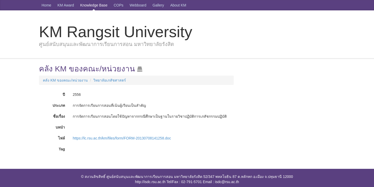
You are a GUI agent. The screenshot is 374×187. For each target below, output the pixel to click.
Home (46, 5)
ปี (64, 94)
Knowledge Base (94, 5)
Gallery (158, 5)
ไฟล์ (61, 138)
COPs (118, 5)
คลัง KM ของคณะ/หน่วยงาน (65, 80)
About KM (178, 5)
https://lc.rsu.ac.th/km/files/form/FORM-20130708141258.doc (122, 138)
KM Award (65, 5)
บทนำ (60, 127)
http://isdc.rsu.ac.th (150, 182)
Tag (62, 149)
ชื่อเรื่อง (59, 116)
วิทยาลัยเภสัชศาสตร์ (109, 80)
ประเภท (58, 105)
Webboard (138, 5)
